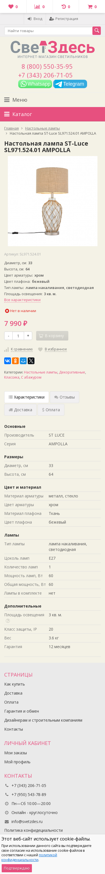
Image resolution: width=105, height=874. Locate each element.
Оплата (11, 702)
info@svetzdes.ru (27, 821)
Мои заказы (15, 752)
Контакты (13, 729)
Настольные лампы (40, 372)
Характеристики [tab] (27, 397)
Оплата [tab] (51, 409)
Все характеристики (22, 299)
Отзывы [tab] (64, 397)
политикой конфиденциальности (29, 857)
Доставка (13, 693)
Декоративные (72, 372)
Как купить (14, 684)
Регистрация (63, 18)
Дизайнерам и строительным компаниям (43, 720)
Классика (11, 377)
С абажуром (31, 377)
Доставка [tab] (20, 409)
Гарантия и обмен (21, 711)
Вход (34, 18)
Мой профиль (17, 761)
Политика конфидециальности (33, 830)
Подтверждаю (17, 868)
